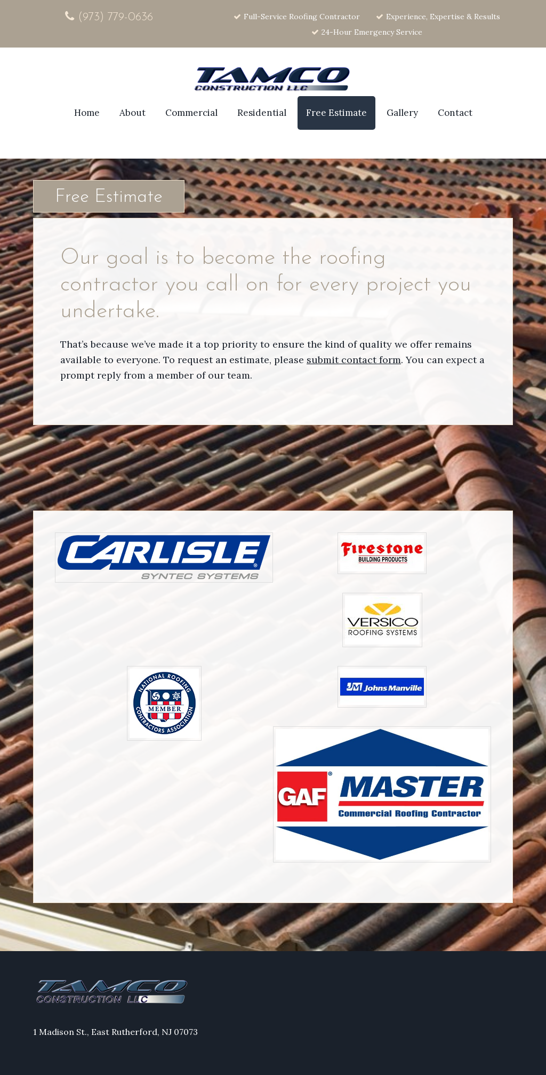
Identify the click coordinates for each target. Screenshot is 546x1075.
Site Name (273, 80)
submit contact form (354, 360)
